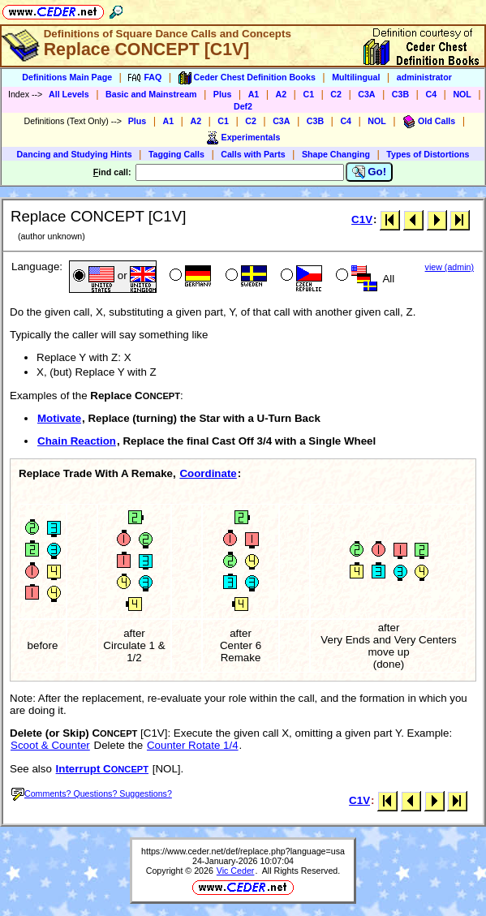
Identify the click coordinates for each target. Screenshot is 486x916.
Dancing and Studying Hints (74, 154)
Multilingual (356, 77)
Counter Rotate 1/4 (193, 745)
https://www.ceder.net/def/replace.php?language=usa (243, 851)
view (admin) (449, 267)
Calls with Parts (253, 154)
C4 (431, 94)
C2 (336, 94)
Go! (369, 172)
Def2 (243, 106)
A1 (254, 94)
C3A (366, 94)
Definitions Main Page (67, 77)
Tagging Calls (176, 154)
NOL (462, 94)
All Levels (69, 94)
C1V (361, 219)
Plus (222, 94)
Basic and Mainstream (151, 94)
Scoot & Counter (50, 745)
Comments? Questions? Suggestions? (91, 793)
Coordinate (207, 473)
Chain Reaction (76, 441)
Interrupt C (102, 769)
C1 (308, 94)
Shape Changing (336, 154)
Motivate (59, 418)
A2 (281, 94)
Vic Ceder (236, 870)
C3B (400, 94)
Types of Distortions (427, 154)
